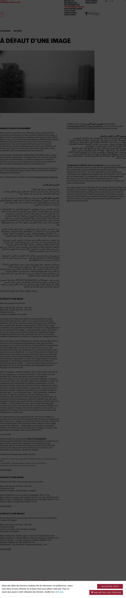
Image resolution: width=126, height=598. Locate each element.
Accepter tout (110, 586)
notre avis (59, 592)
